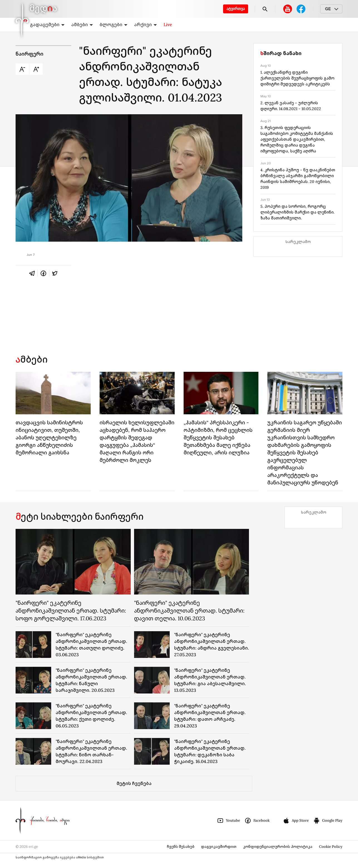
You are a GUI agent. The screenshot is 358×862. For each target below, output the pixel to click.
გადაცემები (47, 24)
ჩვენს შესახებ (180, 846)
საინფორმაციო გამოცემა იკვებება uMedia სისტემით (60, 857)
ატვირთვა (235, 8)
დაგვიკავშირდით (218, 846)
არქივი (145, 24)
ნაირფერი (29, 54)
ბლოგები (113, 24)
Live (168, 24)
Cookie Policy (330, 846)
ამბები (82, 24)
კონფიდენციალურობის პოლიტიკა (277, 846)
